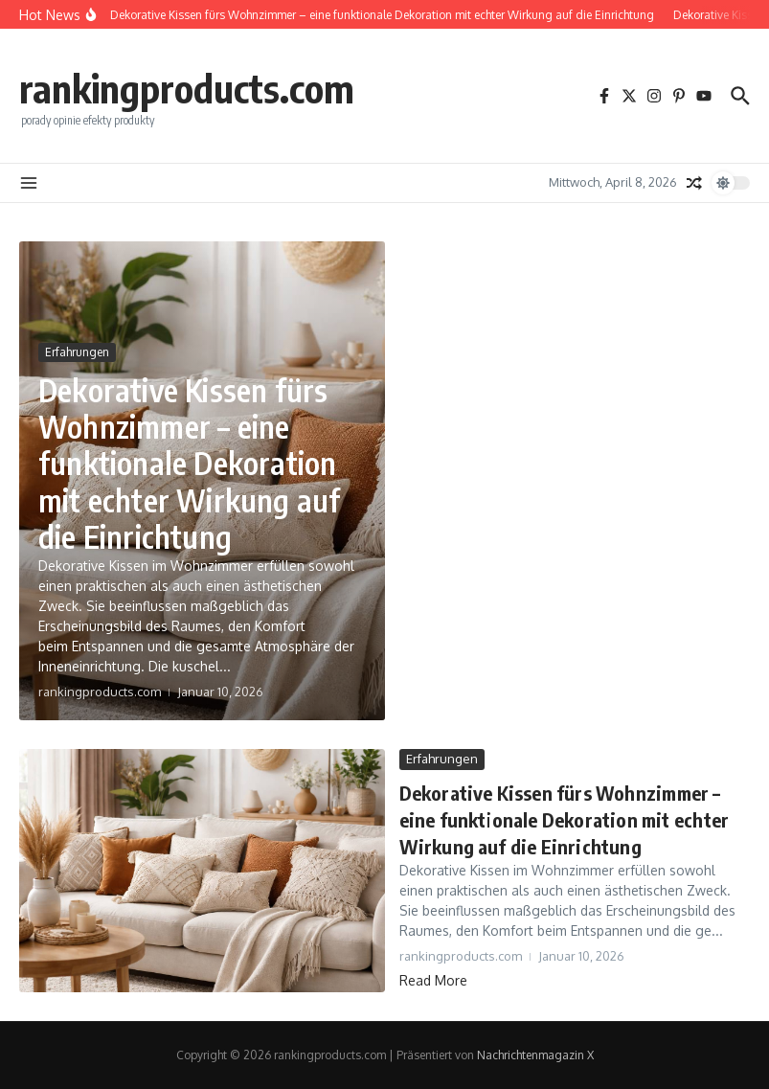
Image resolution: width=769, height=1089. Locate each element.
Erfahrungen (77, 352)
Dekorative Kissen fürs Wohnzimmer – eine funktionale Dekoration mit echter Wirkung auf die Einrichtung (189, 463)
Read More (433, 980)
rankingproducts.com (186, 88)
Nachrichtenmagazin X (535, 1055)
